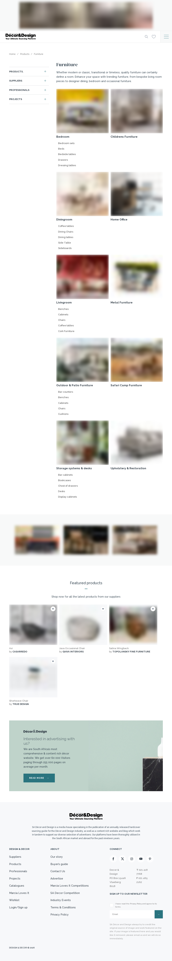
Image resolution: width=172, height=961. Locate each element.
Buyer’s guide (59, 864)
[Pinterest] (150, 858)
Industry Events (60, 900)
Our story (56, 856)
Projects (15, 99)
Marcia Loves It (19, 893)
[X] (122, 858)
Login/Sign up (18, 907)
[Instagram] (131, 858)
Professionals (19, 90)
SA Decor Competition (65, 893)
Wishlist (14, 900)
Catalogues (16, 885)
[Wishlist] (154, 36)
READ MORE (39, 778)
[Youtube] (140, 858)
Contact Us (57, 871)
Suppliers (15, 80)
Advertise (56, 878)
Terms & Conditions (63, 907)
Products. (16, 71)
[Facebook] (113, 858)
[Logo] (72, 36)
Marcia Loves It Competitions (69, 885)
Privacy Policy (59, 914)
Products (15, 864)
